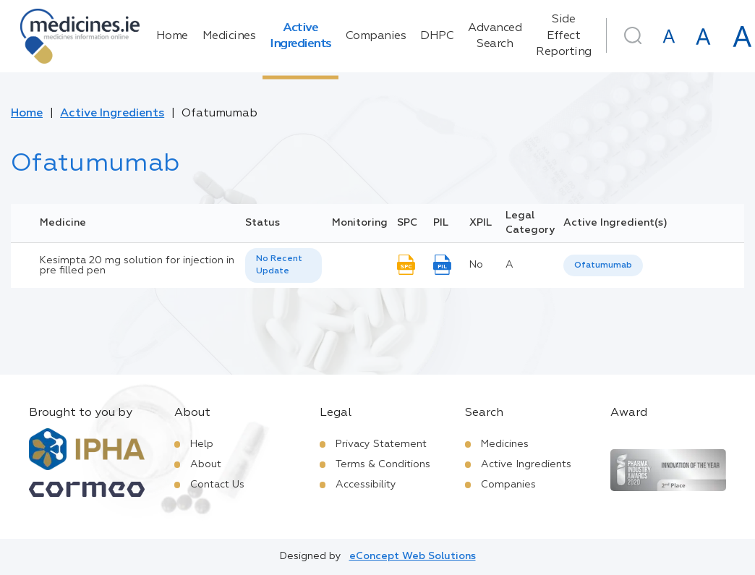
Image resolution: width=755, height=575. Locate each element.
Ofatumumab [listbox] (603, 265)
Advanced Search (494, 36)
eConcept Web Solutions (412, 556)
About (205, 464)
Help (201, 444)
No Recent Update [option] (279, 265)
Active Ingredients (300, 36)
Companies (376, 36)
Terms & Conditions (383, 464)
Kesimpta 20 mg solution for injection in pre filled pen (137, 265)
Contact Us (217, 485)
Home (172, 36)
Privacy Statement (381, 444)
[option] (603, 266)
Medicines (229, 36)
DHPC (436, 36)
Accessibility (366, 485)
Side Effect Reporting (564, 36)
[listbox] (283, 265)
